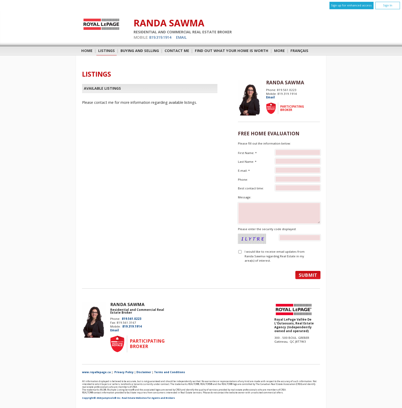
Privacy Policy (124, 372)
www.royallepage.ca (96, 372)
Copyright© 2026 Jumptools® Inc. (101, 398)
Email (181, 37)
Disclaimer (143, 372)
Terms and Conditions (169, 372)
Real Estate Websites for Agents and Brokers (148, 398)
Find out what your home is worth (231, 50)
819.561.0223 (131, 319)
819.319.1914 (160, 37)
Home (87, 50)
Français (299, 50)
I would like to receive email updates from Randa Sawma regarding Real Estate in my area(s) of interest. (275, 256)
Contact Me (177, 50)
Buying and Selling (139, 50)
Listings (106, 50)
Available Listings (102, 88)
